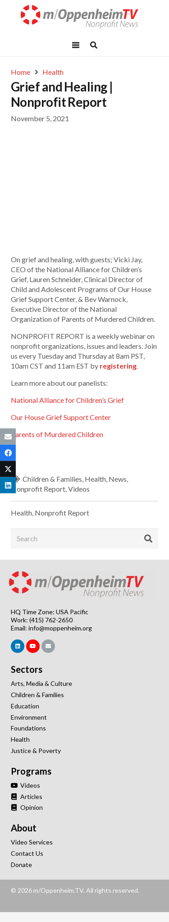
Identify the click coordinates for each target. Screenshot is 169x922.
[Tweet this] (8, 469)
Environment (29, 717)
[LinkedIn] (17, 646)
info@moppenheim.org (60, 628)
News (118, 479)
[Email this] (8, 437)
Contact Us (27, 853)
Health (95, 479)
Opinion (27, 807)
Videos (79, 488)
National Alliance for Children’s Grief (67, 400)
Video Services (32, 842)
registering (118, 365)
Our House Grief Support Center (61, 417)
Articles (26, 796)
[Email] (48, 646)
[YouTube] (33, 646)
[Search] (84, 539)
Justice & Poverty (36, 750)
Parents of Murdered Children (57, 434)
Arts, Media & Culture (41, 683)
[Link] (84, 17)
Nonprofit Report (38, 488)
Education (25, 706)
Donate (21, 864)
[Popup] (93, 45)
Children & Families (52, 479)
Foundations (28, 728)
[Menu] (76, 45)
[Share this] (8, 453)
